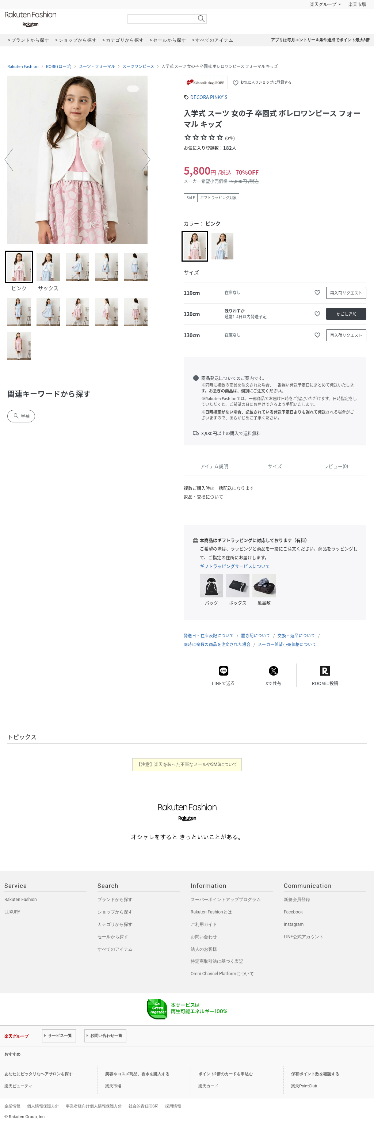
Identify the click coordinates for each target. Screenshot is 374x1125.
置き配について (255, 635)
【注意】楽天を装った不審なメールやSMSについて (187, 764)
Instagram (294, 924)
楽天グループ (323, 4)
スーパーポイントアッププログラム (226, 899)
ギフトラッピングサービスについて (235, 566)
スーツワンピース (138, 66)
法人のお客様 (204, 949)
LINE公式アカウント (304, 936)
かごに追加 (346, 314)
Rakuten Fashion (61, 19)
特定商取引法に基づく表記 (217, 961)
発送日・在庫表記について (209, 635)
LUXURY (12, 912)
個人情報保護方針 (43, 1106)
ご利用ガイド (204, 924)
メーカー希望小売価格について (287, 644)
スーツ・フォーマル (97, 66)
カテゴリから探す (115, 924)
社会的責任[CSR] (144, 1106)
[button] (9, 160)
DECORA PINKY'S (209, 97)
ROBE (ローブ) (59, 66)
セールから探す (113, 936)
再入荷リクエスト (346, 293)
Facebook (293, 912)
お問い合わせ (204, 936)
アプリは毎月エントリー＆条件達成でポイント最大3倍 (320, 40)
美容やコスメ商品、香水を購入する (137, 1074)
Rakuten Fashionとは (211, 912)
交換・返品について (296, 635)
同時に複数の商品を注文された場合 (217, 644)
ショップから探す (115, 912)
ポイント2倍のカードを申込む (225, 1074)
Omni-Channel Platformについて (222, 973)
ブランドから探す (115, 899)
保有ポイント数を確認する (315, 1074)
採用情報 (173, 1106)
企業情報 (12, 1106)
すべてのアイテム (115, 949)
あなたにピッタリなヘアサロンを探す (38, 1074)
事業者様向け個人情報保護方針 (94, 1106)
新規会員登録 (297, 899)
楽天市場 (357, 4)
